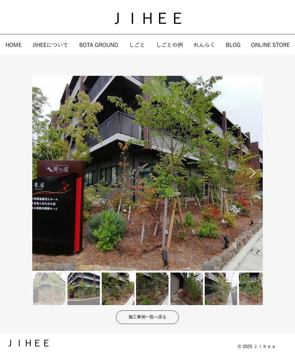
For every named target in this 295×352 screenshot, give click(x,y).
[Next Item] (252, 173)
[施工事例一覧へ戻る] (147, 317)
